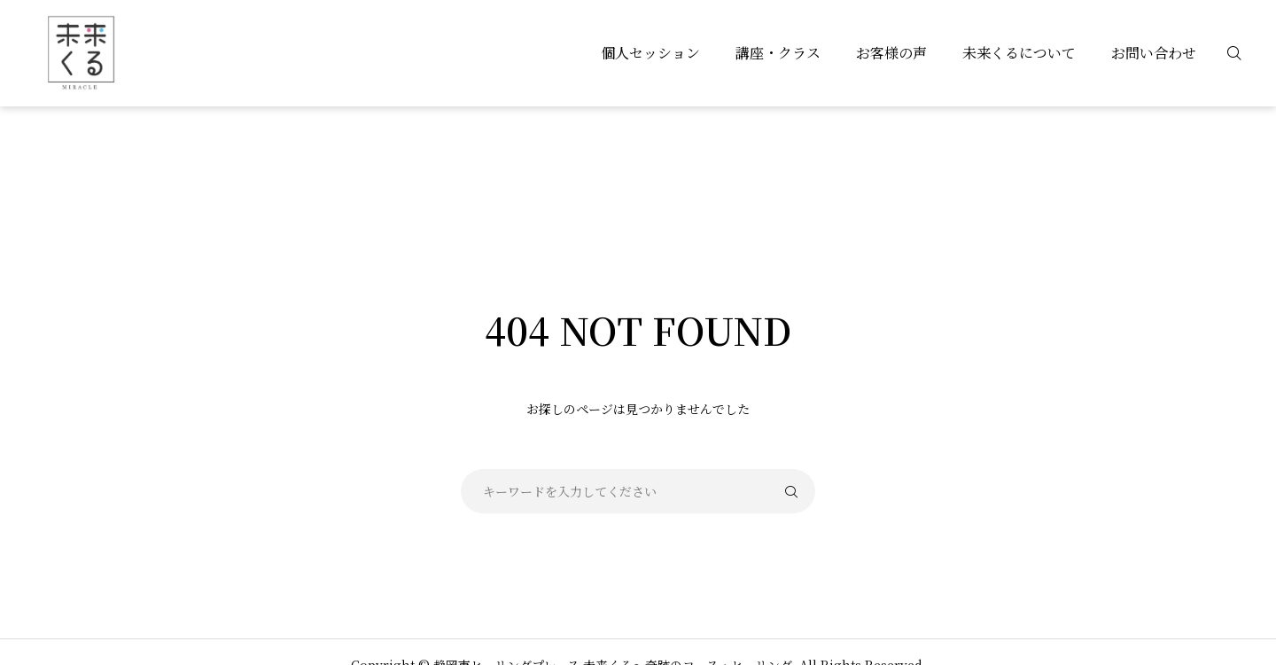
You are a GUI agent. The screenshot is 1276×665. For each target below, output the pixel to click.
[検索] (1245, 53)
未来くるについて (1019, 53)
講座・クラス (778, 53)
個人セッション (650, 53)
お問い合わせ (1153, 53)
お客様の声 (891, 53)
